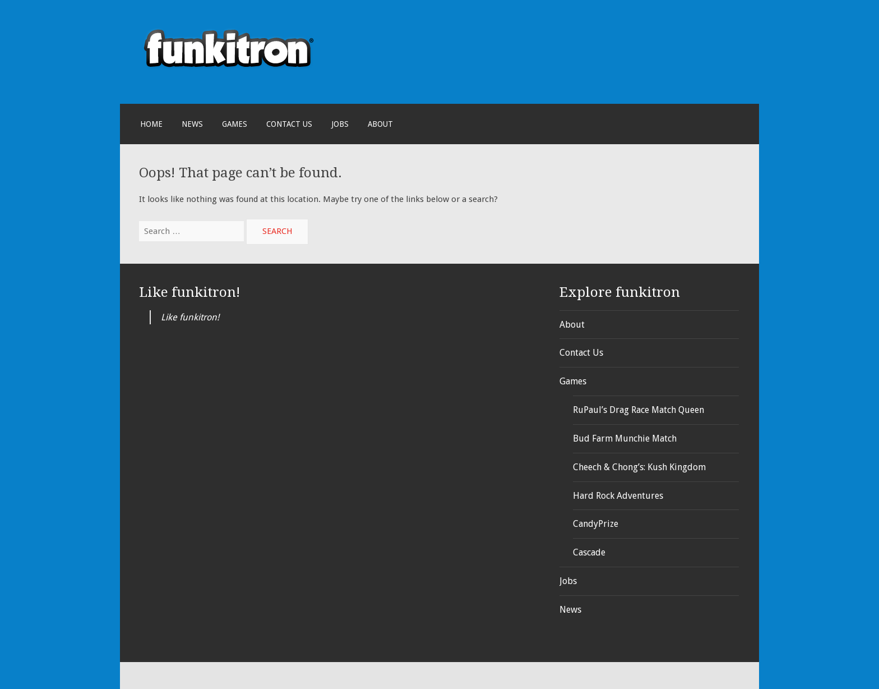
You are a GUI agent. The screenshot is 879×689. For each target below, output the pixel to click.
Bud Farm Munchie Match (625, 438)
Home (151, 124)
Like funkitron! (189, 292)
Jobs (340, 124)
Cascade (589, 552)
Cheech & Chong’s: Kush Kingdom (639, 467)
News (192, 124)
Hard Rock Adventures (618, 495)
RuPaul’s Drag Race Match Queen (638, 410)
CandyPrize (595, 523)
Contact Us (289, 124)
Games (234, 124)
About (380, 124)
